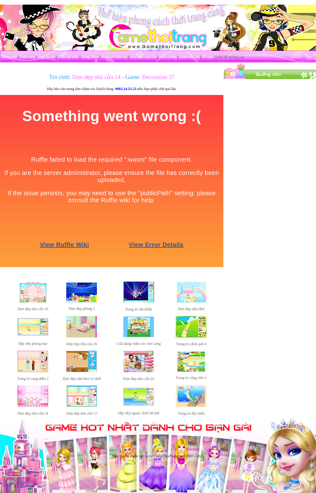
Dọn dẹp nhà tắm (191, 309)
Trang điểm (89, 57)
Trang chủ (9, 57)
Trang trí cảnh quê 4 (191, 344)
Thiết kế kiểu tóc (114, 57)
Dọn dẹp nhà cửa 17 (81, 413)
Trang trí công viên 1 (191, 378)
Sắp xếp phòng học (33, 343)
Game (149, 456)
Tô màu (207, 57)
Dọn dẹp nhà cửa (143, 57)
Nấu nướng (168, 57)
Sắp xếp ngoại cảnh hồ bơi (139, 413)
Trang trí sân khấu (138, 309)
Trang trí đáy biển (191, 413)
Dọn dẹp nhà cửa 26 (81, 344)
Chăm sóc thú (189, 57)
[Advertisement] (270, 117)
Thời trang (27, 57)
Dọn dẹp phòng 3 (81, 308)
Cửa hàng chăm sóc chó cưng (139, 343)
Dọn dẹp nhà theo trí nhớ (82, 379)
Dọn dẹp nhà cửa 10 (32, 309)
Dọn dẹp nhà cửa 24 (138, 379)
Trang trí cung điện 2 (33, 379)
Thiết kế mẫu (68, 57)
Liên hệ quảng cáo (230, 57)
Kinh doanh (46, 57)
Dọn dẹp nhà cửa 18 (32, 413)
